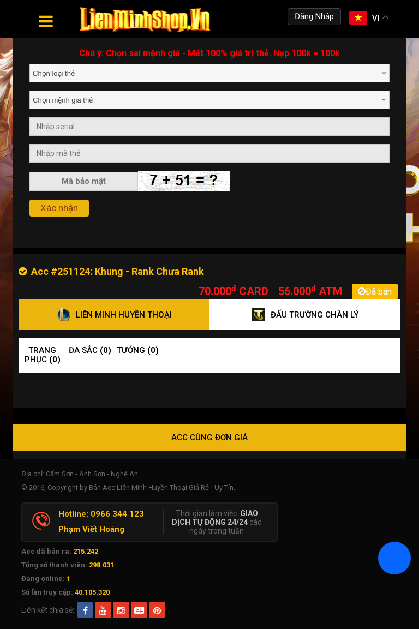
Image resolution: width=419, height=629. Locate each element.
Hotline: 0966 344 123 (101, 514)
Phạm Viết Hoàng (91, 529)
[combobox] (209, 73)
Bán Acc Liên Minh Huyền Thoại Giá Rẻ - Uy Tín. (162, 487)
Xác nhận (59, 207)
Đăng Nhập (314, 16)
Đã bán (375, 291)
